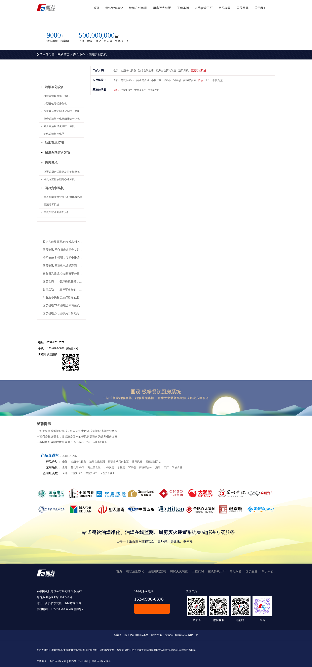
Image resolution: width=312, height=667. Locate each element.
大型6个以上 (155, 90)
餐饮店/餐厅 (127, 80)
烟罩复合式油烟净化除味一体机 (62, 111)
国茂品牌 (243, 8)
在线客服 (152, 608)
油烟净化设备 (54, 87)
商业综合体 (189, 80)
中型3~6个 (140, 90)
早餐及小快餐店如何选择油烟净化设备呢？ (69, 297)
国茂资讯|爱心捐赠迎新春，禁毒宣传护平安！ (71, 249)
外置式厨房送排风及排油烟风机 (62, 171)
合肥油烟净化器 (58, 661)
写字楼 (177, 80)
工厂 (207, 80)
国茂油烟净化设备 (101, 661)
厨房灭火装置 (162, 8)
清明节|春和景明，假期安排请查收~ (65, 257)
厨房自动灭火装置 (57, 152)
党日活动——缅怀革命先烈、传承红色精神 (69, 289)
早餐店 (167, 80)
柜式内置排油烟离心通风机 (59, 179)
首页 (96, 8)
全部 (116, 70)
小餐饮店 (156, 80)
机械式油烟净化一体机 (56, 95)
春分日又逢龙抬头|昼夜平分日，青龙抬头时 (69, 273)
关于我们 (260, 8)
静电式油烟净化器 (54, 133)
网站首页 (63, 54)
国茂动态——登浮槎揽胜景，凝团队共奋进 (69, 281)
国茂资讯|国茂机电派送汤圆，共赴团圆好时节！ (72, 265)
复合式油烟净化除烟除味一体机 (62, 118)
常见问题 (225, 8)
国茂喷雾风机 (51, 204)
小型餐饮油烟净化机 (55, 103)
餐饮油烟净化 (114, 8)
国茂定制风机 (98, 54)
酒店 (200, 80)
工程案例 (183, 8)
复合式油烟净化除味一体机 (59, 126)
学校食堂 (217, 80)
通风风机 (51, 163)
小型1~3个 (126, 90)
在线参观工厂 (204, 8)
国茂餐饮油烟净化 (78, 661)
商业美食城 (142, 80)
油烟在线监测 (138, 8)
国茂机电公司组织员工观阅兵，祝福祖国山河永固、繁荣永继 (80, 313)
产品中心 (79, 54)
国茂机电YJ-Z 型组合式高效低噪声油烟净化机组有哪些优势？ (81, 305)
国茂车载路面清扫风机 (56, 212)
